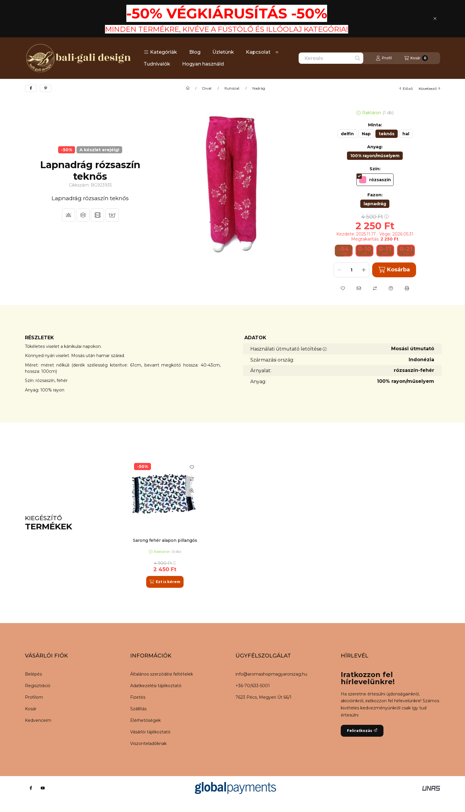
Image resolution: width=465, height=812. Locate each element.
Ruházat (232, 88)
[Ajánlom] (359, 288)
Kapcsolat (258, 52)
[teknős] (386, 134)
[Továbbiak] (277, 52)
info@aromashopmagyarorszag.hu (271, 674)
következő (429, 88)
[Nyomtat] (407, 288)
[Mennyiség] (351, 270)
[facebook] (31, 88)
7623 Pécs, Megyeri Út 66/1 (263, 697)
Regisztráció (37, 685)
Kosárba (394, 269)
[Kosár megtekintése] (416, 58)
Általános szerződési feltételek (161, 674)
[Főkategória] (187, 88)
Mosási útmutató (412, 348)
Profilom (34, 697)
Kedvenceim (38, 720)
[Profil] (383, 58)
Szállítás (138, 708)
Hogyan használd (203, 64)
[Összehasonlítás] (375, 288)
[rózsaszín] (375, 179)
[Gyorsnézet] (192, 491)
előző (406, 88)
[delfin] (347, 134)
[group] (281, 523)
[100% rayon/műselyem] (375, 156)
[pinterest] (46, 88)
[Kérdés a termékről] (391, 288)
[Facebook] (31, 788)
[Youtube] (43, 788)
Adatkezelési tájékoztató (155, 685)
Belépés (33, 674)
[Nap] (366, 134)
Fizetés (137, 697)
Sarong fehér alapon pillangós (165, 540)
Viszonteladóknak (148, 743)
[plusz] (363, 270)
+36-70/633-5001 (252, 685)
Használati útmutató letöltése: (288, 349)
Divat (207, 88)
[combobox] (331, 58)
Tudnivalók (157, 64)
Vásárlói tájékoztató (150, 732)
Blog (194, 52)
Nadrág (258, 88)
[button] (160, 52)
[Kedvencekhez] (343, 288)
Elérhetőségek (145, 720)
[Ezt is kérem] (164, 582)
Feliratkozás (362, 730)
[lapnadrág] (374, 204)
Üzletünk (223, 52)
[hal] (406, 134)
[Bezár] (435, 19)
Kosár (30, 708)
